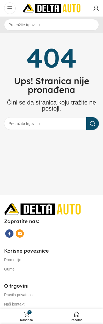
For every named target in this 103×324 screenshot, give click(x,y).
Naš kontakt (14, 304)
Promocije (12, 260)
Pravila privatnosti (19, 295)
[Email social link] (20, 233)
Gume (9, 269)
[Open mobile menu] (9, 8)
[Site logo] (51, 8)
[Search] (51, 25)
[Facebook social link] (9, 233)
